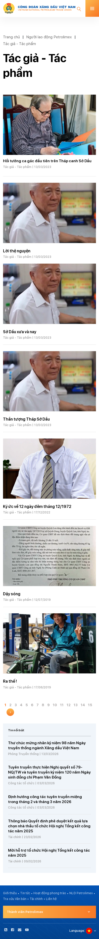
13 (76, 705)
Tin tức (25, 893)
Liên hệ (51, 899)
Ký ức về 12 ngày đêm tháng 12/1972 (37, 506)
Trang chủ (11, 37)
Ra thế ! (10, 681)
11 (62, 705)
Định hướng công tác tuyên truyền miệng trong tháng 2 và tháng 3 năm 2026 (45, 799)
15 (90, 705)
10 (55, 705)
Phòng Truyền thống (23, 754)
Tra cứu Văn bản (14, 899)
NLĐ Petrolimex (81, 893)
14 (83, 705)
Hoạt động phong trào (49, 893)
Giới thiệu (10, 893)
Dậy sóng (11, 594)
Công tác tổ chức (21, 783)
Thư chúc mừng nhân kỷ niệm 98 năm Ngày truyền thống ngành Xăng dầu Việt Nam (47, 745)
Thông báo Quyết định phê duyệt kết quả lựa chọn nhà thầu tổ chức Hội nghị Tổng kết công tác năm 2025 (49, 826)
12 (69, 705)
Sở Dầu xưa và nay (19, 331)
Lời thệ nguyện (16, 251)
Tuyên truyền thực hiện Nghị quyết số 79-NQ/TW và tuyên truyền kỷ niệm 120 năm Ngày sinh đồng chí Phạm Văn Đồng (49, 772)
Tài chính (14, 837)
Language (76, 930)
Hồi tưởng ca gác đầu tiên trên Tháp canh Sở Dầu (47, 161)
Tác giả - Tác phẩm (19, 44)
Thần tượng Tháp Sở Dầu (26, 419)
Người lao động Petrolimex (49, 37)
